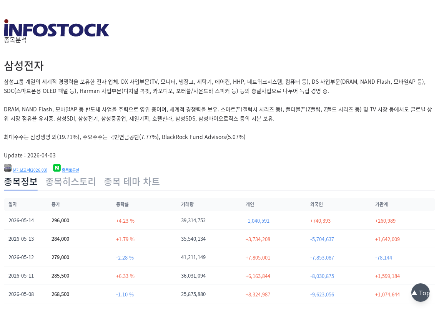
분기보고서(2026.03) (30, 170)
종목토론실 (70, 170)
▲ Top (420, 292)
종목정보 (21, 181)
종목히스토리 (70, 181)
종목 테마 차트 (132, 181)
